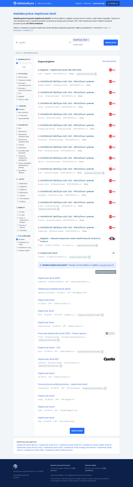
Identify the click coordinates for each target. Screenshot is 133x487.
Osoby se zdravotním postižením (21, 158)
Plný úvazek (21, 77)
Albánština (22, 183)
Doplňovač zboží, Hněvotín (70, 445)
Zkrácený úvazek (23, 80)
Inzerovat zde (99, 3)
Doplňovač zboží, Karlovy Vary (30, 447)
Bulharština (22, 192)
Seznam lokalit (90, 465)
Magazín (79, 3)
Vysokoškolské (22, 118)
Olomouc (17, 30)
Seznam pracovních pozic (60, 465)
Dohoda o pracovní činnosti (23, 89)
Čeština (21, 195)
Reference (87, 3)
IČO (18, 93)
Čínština (21, 202)
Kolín (28, 30)
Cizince (20, 145)
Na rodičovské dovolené (22, 152)
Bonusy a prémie (21, 226)
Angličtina (22, 186)
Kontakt (16, 477)
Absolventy (21, 131)
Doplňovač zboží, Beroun (27, 445)
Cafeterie (22, 230)
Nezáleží (20, 109)
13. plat (20, 212)
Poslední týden (23, 251)
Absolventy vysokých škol (22, 141)
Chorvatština (23, 199)
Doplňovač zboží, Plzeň (34, 450)
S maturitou (21, 115)
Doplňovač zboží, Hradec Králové (97, 445)
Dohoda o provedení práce (23, 84)
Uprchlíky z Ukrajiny (21, 171)
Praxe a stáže (22, 99)
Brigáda (20, 96)
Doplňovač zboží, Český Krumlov (59, 450)
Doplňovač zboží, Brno (48, 445)
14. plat (21, 215)
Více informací (105, 265)
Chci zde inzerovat (109, 61)
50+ (18, 128)
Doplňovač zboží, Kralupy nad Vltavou (80, 447)
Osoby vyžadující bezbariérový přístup (23, 165)
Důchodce (21, 148)
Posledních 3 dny (23, 248)
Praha (104, 28)
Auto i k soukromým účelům (22, 220)
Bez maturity (22, 112)
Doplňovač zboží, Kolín (53, 447)
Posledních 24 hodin (22, 243)
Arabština (22, 189)
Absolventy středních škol (22, 135)
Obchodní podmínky (21, 475)
